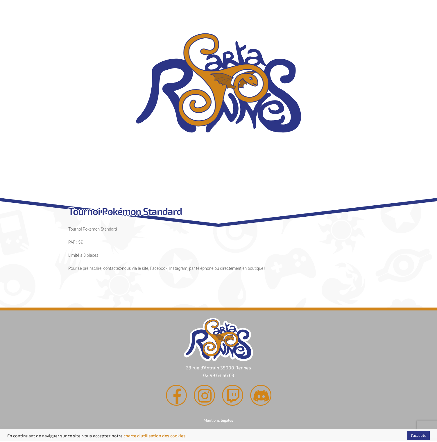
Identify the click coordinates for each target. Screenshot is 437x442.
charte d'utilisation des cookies (154, 435)
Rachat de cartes (132, 179)
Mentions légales (218, 421)
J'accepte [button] (418, 435)
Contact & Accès (299, 179)
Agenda (216, 179)
